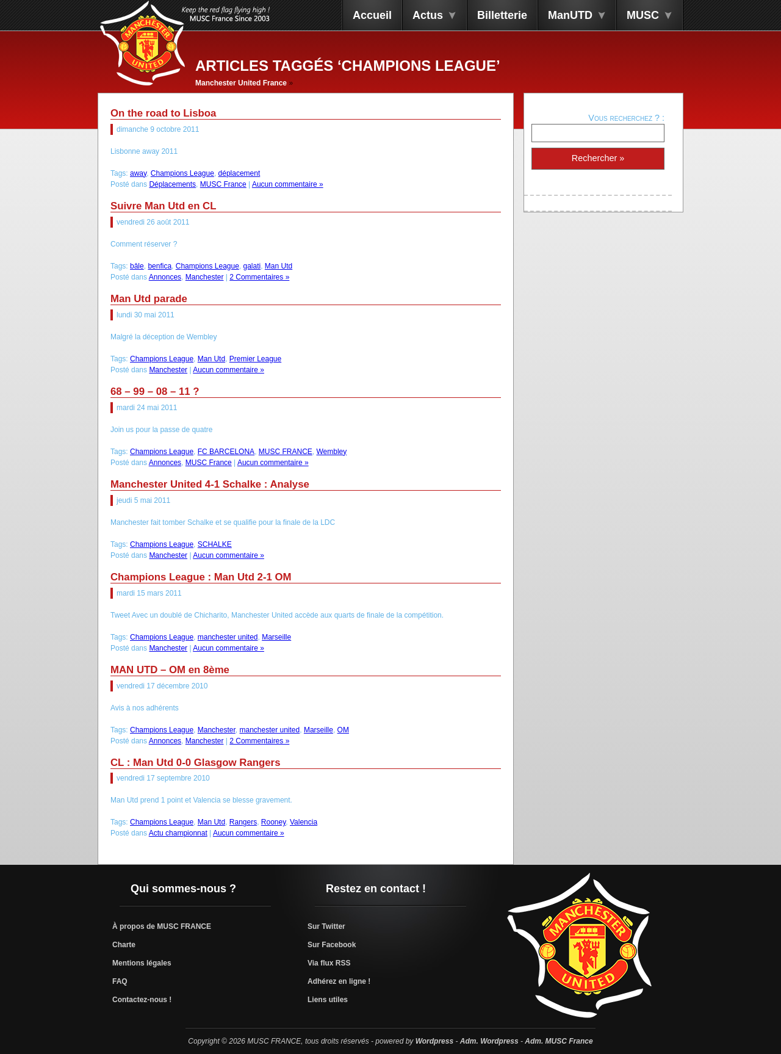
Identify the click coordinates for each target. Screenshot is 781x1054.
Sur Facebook (332, 944)
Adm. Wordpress (489, 1041)
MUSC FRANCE (285, 451)
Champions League (182, 173)
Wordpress (434, 1041)
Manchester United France (241, 83)
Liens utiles (328, 999)
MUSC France (223, 184)
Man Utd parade (148, 299)
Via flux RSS (329, 963)
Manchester (204, 277)
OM (343, 730)
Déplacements (172, 184)
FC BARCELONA (226, 451)
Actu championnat (178, 833)
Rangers (243, 822)
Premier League (255, 359)
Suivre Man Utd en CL (163, 206)
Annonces (165, 277)
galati (252, 266)
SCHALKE (215, 544)
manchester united (228, 637)
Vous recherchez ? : (626, 118)
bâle (137, 266)
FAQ (120, 981)
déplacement (239, 173)
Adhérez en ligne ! (339, 981)
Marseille (276, 637)
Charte (123, 944)
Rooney (273, 822)
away (138, 173)
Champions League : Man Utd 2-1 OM (201, 577)
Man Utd (278, 266)
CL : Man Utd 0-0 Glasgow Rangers (195, 762)
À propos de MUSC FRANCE (161, 926)
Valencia (303, 822)
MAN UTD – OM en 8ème (169, 670)
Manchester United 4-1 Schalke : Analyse (209, 484)
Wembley (331, 451)
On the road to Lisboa (163, 113)
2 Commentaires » (259, 277)
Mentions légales (141, 963)
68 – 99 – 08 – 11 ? (155, 391)
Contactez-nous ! (141, 999)
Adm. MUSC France (558, 1041)
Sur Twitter (326, 926)
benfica (159, 266)
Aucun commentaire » (287, 184)
